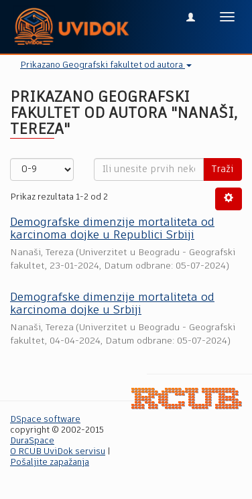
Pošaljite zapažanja (49, 462)
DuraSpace (32, 441)
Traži (222, 169)
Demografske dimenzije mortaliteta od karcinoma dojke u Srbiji (112, 304)
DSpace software (45, 419)
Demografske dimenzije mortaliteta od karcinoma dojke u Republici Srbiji (112, 229)
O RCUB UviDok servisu (57, 451)
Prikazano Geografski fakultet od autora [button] (106, 65)
